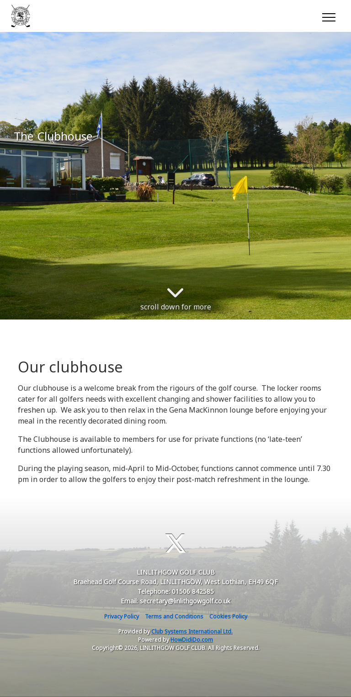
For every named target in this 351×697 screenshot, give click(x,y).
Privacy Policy (121, 616)
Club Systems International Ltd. (192, 631)
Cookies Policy (228, 616)
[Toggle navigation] (328, 16)
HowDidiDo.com (191, 640)
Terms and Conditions (174, 616)
